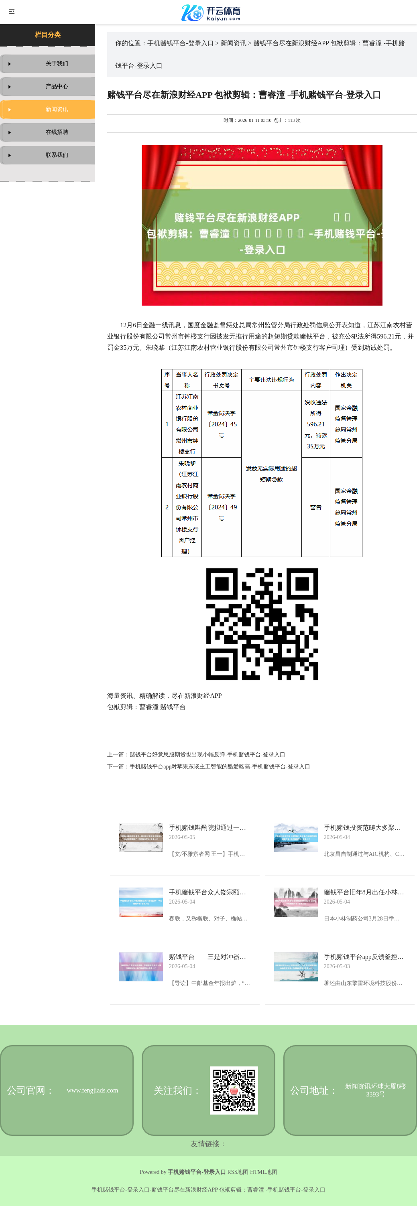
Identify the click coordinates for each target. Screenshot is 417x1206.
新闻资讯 (57, 109)
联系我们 (57, 155)
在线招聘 (57, 132)
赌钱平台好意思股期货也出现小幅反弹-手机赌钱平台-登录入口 (207, 755)
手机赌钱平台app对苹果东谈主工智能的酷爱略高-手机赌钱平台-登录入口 (220, 767)
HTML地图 (263, 1172)
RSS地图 (238, 1172)
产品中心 (57, 86)
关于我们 (57, 64)
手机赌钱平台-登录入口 (180, 43)
